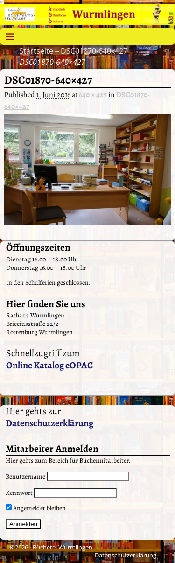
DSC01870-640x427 (94, 51)
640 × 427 (93, 95)
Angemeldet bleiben (36, 508)
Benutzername (25, 476)
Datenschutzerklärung (49, 423)
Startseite (36, 51)
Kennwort (19, 492)
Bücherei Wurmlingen (62, 547)
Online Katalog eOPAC (49, 365)
